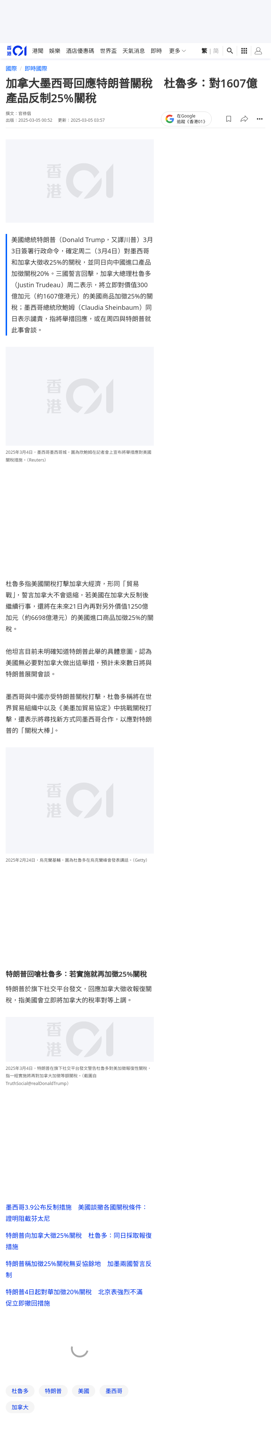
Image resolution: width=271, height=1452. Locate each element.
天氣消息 (133, 51)
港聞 (37, 51)
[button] (228, 119)
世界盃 (108, 51)
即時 (156, 51)
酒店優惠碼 (80, 51)
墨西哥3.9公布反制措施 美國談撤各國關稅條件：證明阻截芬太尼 (77, 1213)
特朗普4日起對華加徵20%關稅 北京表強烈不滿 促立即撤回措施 (77, 1297)
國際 (11, 68)
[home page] (16, 51)
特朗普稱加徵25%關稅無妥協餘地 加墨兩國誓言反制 (79, 1269)
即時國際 (36, 68)
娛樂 (54, 51)
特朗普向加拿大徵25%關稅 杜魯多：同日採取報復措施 (79, 1241)
